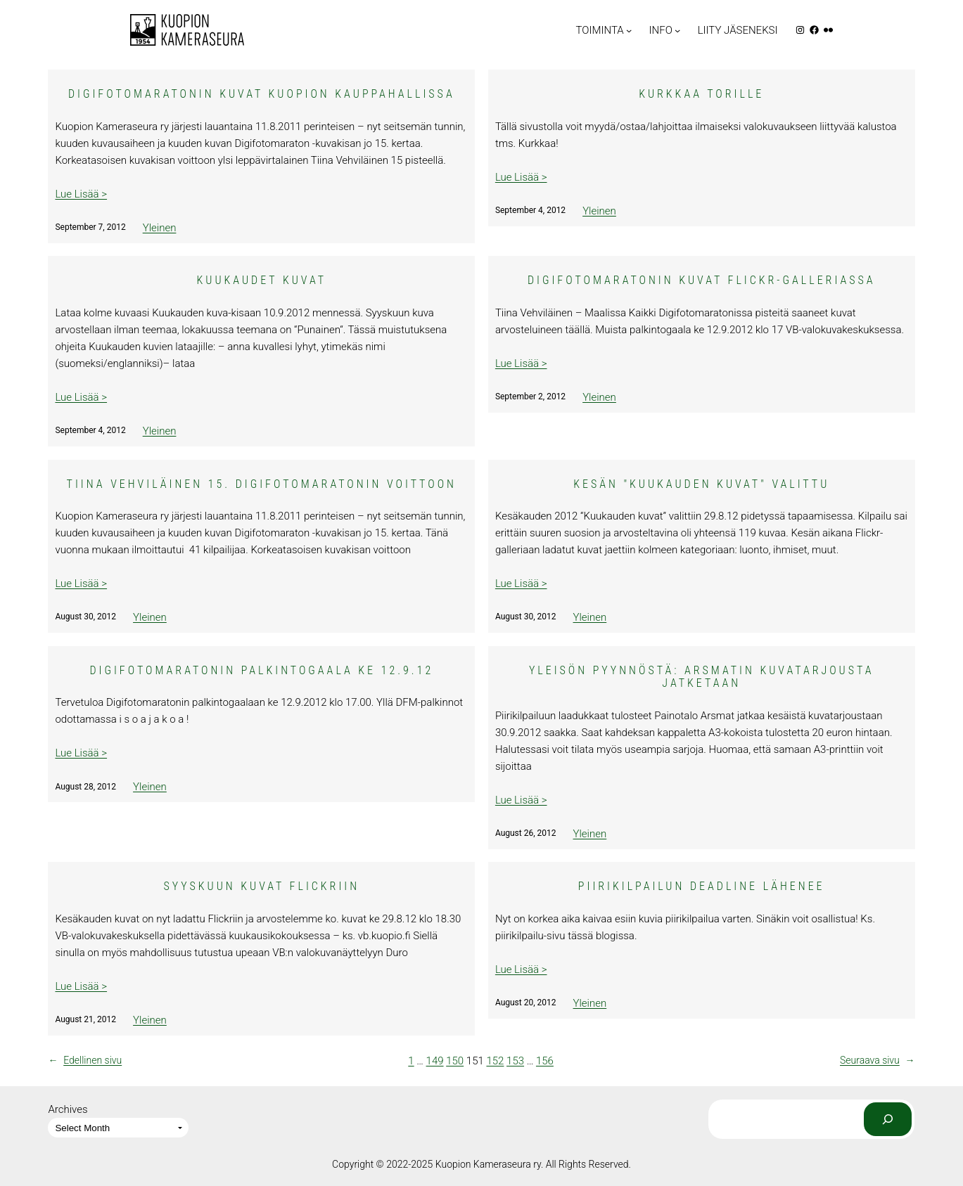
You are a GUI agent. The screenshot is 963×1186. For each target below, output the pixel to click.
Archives (67, 1109)
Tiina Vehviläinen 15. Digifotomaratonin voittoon (262, 484)
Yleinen (160, 227)
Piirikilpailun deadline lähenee (701, 886)
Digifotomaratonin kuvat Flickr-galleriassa (702, 280)
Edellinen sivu (85, 1060)
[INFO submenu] (677, 29)
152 (495, 1061)
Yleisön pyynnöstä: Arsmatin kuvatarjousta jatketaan (701, 677)
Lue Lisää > (81, 194)
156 (545, 1061)
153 (515, 1061)
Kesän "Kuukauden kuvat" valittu (701, 484)
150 (455, 1061)
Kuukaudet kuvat (262, 280)
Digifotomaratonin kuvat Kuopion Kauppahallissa (261, 94)
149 (435, 1061)
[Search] (888, 1119)
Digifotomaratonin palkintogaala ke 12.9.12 (261, 670)
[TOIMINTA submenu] (629, 29)
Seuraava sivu (877, 1060)
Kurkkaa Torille (701, 94)
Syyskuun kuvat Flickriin (261, 886)
